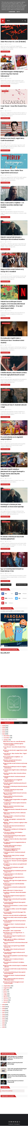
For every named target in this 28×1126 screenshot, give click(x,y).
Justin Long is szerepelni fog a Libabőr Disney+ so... (14, 946)
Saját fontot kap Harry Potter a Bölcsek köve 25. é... (14, 813)
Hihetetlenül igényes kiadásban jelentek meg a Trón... (14, 871)
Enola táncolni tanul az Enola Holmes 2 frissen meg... (14, 826)
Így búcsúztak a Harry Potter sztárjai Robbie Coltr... (13, 856)
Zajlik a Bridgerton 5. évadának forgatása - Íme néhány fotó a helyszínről (15, 1058)
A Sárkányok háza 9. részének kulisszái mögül (14, 777)
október (5, 740)
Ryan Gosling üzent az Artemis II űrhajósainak (15, 1081)
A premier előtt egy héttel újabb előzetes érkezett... (15, 881)
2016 (3, 1015)
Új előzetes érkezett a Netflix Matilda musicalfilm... (13, 884)
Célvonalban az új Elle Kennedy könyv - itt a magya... (15, 928)
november (6, 738)
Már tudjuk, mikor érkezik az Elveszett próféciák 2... (14, 950)
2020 (3, 1007)
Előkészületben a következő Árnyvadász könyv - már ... (14, 899)
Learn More (12, 11)
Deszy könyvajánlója (7, 1091)
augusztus (6, 988)
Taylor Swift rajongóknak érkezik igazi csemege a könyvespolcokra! (17, 1069)
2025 (3, 728)
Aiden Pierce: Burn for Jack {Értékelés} (13, 42)
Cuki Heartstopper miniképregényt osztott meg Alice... (13, 744)
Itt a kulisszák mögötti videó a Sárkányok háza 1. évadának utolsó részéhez (12, 340)
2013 (3, 1021)
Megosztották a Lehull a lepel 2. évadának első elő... (15, 966)
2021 (3, 1005)
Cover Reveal (5, 91)
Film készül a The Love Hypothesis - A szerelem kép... (13, 933)
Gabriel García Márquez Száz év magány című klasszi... (14, 767)
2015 (3, 1017)
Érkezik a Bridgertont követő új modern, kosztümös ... (14, 921)
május (5, 994)
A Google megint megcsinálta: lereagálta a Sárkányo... (15, 800)
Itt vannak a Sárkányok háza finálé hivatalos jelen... (13, 790)
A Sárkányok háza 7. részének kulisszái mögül (14, 924)
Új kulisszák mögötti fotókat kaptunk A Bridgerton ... (14, 896)
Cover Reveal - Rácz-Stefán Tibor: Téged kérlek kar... (15, 754)
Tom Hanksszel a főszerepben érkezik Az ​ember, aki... (15, 803)
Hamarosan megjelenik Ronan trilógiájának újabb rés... (11, 849)
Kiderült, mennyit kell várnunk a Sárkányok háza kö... (12, 760)
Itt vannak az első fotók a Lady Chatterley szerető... (15, 969)
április (5, 996)
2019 (3, 1009)
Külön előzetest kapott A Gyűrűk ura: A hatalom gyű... (14, 936)
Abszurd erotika (6, 26)
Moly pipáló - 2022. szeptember (12, 931)
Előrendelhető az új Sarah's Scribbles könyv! (13, 963)
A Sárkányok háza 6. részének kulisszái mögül (14, 976)
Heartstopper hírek (6, 56)
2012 (3, 1023)
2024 (3, 730)
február (5, 1000)
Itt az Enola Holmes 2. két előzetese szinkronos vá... (13, 874)
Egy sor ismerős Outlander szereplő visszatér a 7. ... (13, 868)
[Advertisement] (14, 670)
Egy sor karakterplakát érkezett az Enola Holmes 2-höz (15, 793)
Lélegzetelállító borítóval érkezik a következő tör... (13, 797)
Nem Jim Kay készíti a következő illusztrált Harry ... (15, 943)
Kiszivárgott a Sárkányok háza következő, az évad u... (15, 787)
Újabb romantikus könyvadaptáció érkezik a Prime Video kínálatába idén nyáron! (16, 1076)
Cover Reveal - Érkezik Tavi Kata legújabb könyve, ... (15, 861)
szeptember (7, 986)
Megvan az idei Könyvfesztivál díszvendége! (15, 1063)
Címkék (21, 723)
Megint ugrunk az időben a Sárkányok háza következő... (14, 940)
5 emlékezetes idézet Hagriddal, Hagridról (15, 859)
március (5, 998)
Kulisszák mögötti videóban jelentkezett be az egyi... (14, 783)
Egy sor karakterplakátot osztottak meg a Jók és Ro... (15, 956)
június (5, 992)
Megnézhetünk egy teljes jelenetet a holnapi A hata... (13, 878)
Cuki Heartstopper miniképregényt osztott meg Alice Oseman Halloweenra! (12, 74)
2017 (3, 1013)
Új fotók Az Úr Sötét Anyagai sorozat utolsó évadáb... (13, 982)
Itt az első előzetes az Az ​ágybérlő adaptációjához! (12, 780)
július (5, 990)
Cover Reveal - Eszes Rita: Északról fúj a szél (14, 747)
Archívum (7, 723)
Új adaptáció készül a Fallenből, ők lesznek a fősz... (15, 810)
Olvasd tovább (5, 51)
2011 (3, 1025)
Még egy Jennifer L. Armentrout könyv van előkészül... (14, 816)
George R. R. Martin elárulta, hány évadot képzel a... (15, 839)
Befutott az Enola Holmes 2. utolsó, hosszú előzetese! (15, 906)
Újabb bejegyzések (5, 584)
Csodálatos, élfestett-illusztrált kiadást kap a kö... (14, 893)
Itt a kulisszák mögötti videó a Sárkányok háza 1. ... (15, 770)
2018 (3, 1011)
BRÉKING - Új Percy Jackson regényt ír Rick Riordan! (15, 823)
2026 (3, 726)
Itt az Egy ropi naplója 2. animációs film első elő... (14, 820)
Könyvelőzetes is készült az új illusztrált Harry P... (14, 887)
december (6, 736)
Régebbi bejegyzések (22, 584)
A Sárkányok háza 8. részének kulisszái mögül (14, 853)
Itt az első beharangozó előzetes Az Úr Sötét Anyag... (14, 953)
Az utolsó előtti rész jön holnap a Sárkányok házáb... (12, 846)
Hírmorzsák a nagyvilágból (8, 254)
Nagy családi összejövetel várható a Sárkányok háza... (13, 979)
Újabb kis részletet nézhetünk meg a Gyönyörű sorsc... (13, 807)
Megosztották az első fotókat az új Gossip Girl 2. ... (15, 764)
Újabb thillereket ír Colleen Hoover (13, 890)
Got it (18, 11)
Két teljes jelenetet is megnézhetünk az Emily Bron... (14, 843)
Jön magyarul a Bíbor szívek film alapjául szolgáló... (15, 909)
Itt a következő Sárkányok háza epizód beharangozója (14, 836)
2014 (3, 1019)
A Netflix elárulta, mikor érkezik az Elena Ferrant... (14, 774)
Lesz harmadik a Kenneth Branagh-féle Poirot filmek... (14, 913)
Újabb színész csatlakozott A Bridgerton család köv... (14, 830)
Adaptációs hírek (6, 123)
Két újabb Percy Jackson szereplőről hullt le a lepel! (15, 865)
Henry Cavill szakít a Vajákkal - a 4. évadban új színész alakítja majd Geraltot (12, 205)
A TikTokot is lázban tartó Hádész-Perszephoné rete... (13, 833)
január (5, 1002)
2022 (3, 734)
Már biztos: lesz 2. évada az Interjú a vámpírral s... (13, 959)
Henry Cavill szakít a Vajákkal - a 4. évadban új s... (13, 757)
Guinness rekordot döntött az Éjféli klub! (14, 915)
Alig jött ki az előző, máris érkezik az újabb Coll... (15, 918)
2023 (3, 732)
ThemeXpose (17, 1124)
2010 (3, 1027)
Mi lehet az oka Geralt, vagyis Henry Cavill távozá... (15, 751)
